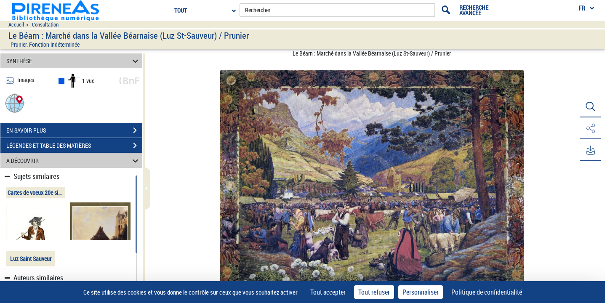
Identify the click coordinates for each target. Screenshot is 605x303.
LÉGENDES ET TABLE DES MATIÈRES (74, 146)
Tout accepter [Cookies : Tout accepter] (328, 292)
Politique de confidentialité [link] (486, 292)
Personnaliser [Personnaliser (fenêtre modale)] (420, 292)
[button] (14, 103)
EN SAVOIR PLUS (74, 130)
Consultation (45, 24)
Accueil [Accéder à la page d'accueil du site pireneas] (16, 24)
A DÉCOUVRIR (73, 160)
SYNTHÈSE (73, 60)
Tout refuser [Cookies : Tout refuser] (374, 292)
